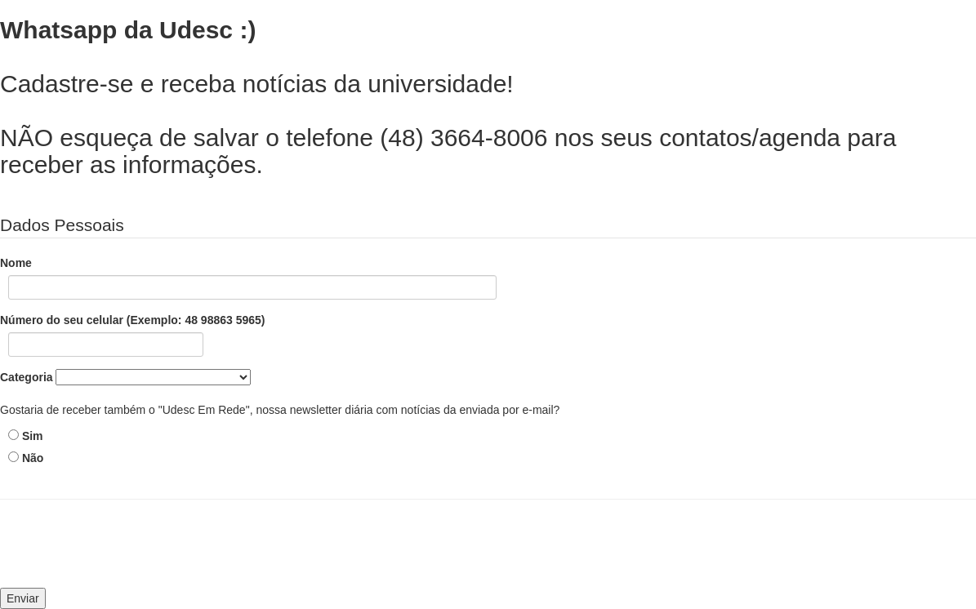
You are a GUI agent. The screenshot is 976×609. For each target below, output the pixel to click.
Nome (16, 262)
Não (32, 458)
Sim (32, 435)
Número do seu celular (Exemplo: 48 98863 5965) (132, 320)
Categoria (26, 377)
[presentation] (128, 552)
